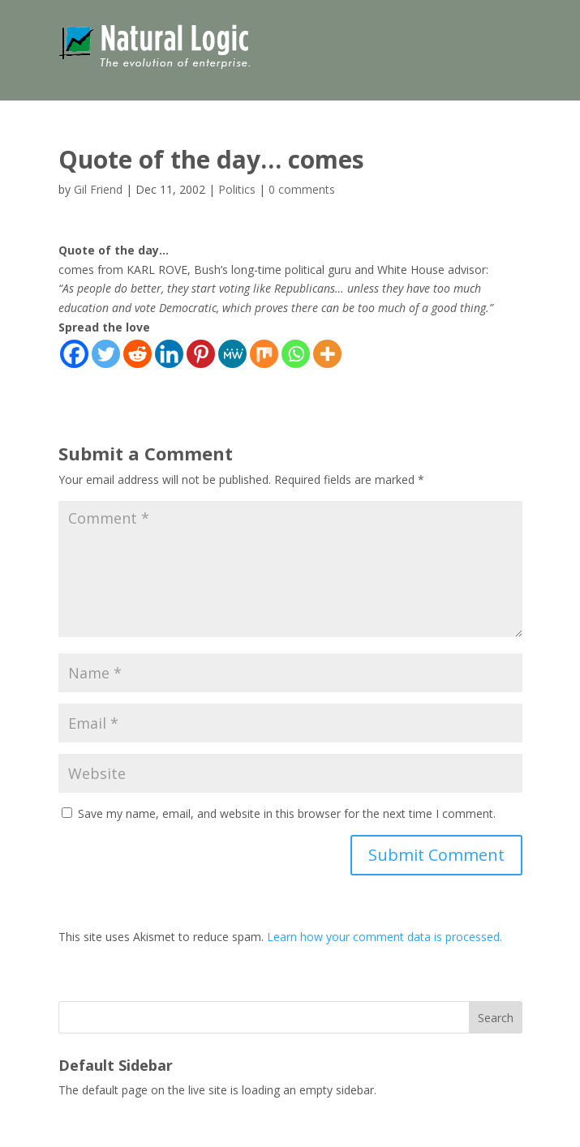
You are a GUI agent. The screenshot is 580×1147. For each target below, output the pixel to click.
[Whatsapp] (295, 354)
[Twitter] (106, 354)
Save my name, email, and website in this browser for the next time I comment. (287, 813)
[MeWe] (232, 354)
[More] (327, 354)
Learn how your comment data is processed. (384, 936)
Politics (237, 189)
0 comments (302, 189)
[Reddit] (137, 354)
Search (495, 1017)
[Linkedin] (169, 354)
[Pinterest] (201, 354)
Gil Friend (98, 189)
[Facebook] (74, 354)
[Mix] (264, 354)
